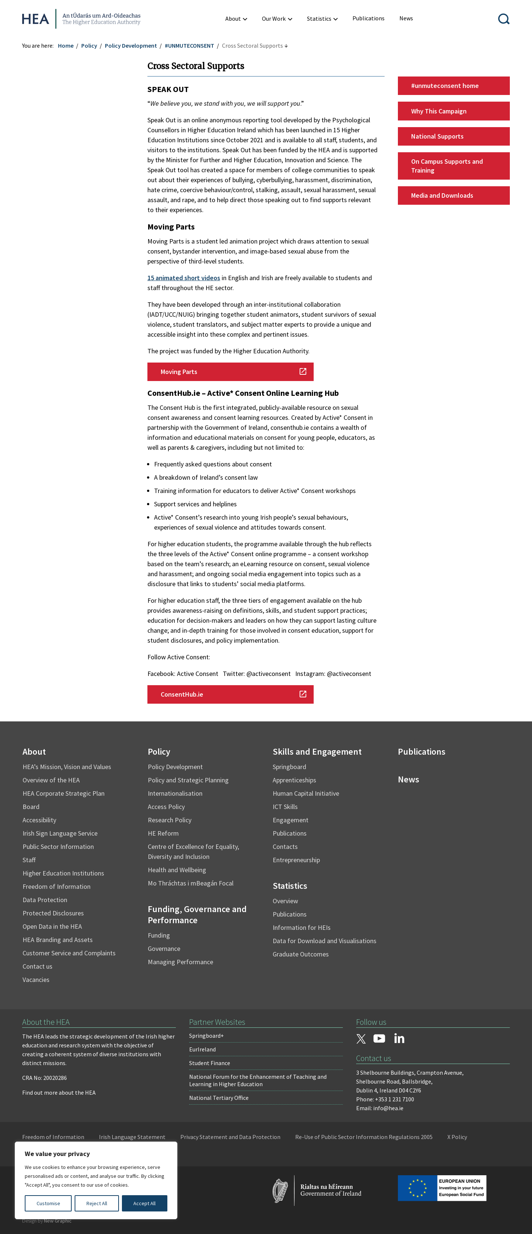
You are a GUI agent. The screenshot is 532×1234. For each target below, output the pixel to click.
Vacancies (36, 979)
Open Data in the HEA (52, 926)
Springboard (289, 766)
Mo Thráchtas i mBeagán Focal (190, 883)
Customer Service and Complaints (69, 953)
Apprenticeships (294, 780)
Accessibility (39, 820)
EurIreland (202, 1049)
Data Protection (45, 899)
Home (66, 45)
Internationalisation (175, 793)
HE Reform (163, 833)
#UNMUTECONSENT (189, 45)
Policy (89, 45)
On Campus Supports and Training (447, 165)
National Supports (437, 136)
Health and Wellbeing (177, 870)
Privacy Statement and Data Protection (230, 1136)
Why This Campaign (439, 111)
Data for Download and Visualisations (324, 940)
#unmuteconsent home (445, 85)
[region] (96, 1180)
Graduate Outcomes (301, 954)
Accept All (144, 1203)
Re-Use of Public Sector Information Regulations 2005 (364, 1136)
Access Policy (166, 806)
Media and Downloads (442, 195)
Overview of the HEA (51, 780)
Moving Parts (179, 371)
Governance (164, 948)
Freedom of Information (57, 886)
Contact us (37, 966)
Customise (48, 1203)
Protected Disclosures (53, 913)
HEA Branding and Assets (58, 939)
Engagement (290, 820)
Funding (159, 935)
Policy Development (131, 45)
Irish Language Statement (132, 1136)
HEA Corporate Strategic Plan (64, 793)
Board (31, 806)
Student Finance (209, 1063)
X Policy (457, 1136)
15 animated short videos (183, 277)
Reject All (96, 1203)
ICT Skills (285, 806)
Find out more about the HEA (59, 1092)
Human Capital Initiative (306, 793)
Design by (47, 1220)
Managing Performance (180, 962)
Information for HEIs (302, 927)
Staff (29, 860)
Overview (285, 901)
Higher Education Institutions (63, 873)
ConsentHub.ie (182, 694)
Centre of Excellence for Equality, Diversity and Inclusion (193, 851)
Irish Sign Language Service (60, 833)
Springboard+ (206, 1035)
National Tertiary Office (219, 1097)
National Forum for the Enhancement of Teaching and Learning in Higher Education (258, 1080)
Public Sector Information (58, 846)
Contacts (285, 846)
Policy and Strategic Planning (188, 780)
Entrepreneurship (296, 860)
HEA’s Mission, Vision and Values (67, 766)
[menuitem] (368, 18)
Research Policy (169, 820)
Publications (290, 833)
